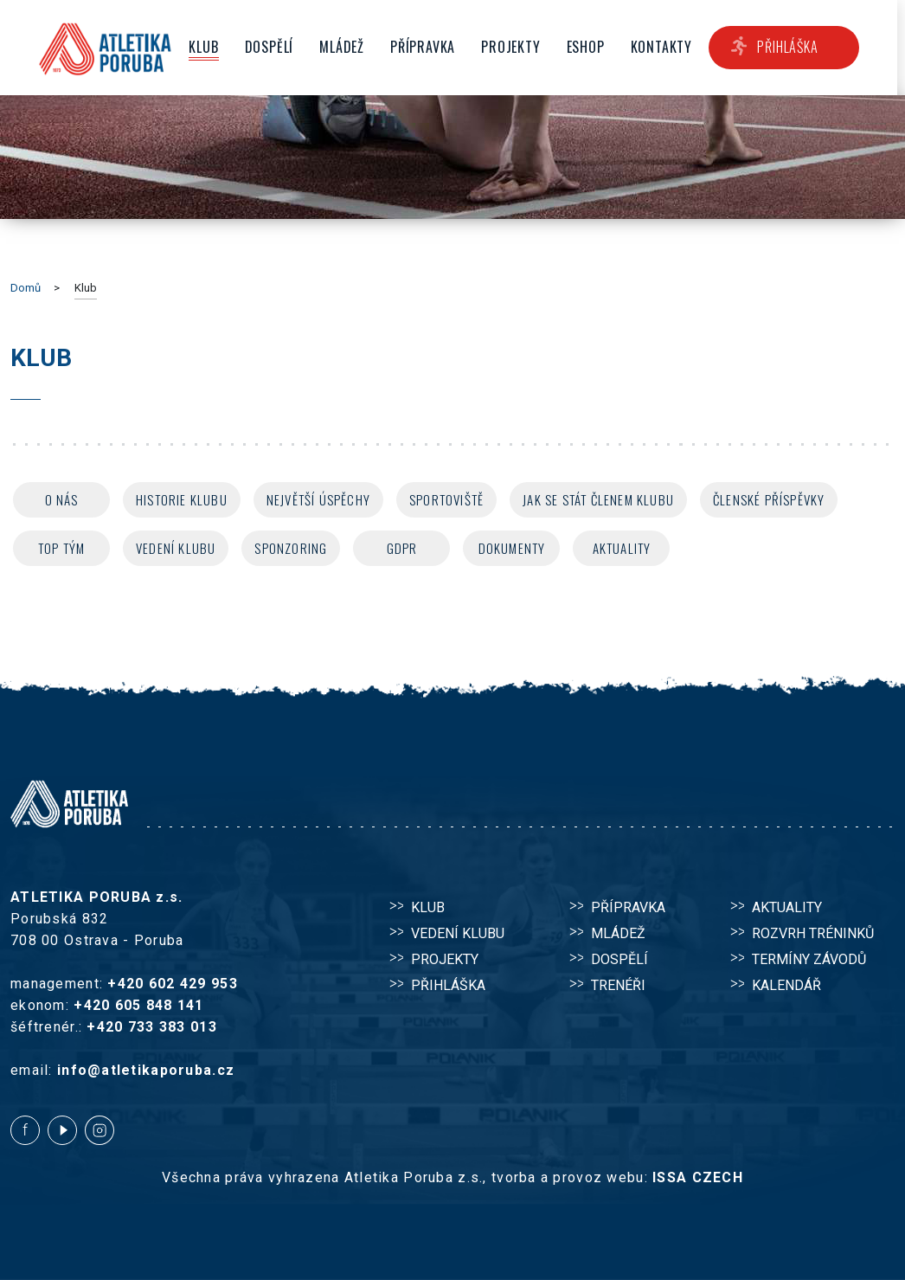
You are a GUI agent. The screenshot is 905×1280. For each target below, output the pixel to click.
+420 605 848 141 (138, 1005)
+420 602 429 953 (172, 983)
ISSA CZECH (697, 1177)
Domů (25, 287)
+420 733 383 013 (151, 1027)
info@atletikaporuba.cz (145, 1070)
